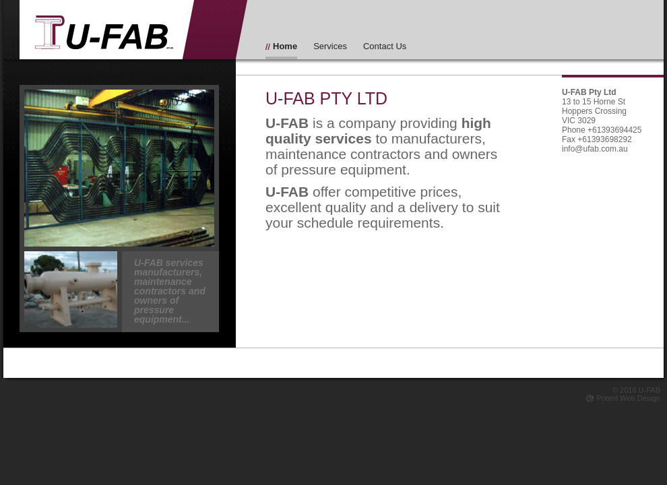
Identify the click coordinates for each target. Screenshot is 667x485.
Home (285, 46)
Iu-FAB (104, 32)
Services (330, 46)
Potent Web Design (623, 398)
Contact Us (384, 46)
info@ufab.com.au (595, 149)
